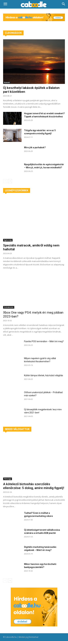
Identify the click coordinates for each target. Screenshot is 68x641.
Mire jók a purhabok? (35, 147)
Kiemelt (7, 82)
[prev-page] (5, 181)
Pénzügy (7, 479)
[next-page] (10, 181)
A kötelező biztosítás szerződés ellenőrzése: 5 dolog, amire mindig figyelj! (33, 486)
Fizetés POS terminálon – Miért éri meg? (44, 341)
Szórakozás (8, 307)
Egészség (8, 240)
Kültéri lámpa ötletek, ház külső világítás (43, 375)
